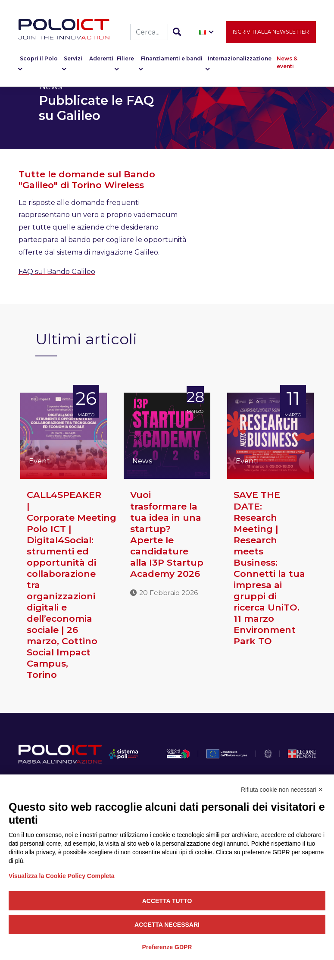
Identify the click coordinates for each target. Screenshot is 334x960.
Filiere (125, 60)
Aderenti (101, 60)
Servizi (73, 60)
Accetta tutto (167, 900)
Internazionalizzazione (240, 60)
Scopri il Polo (39, 60)
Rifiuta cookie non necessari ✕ (282, 789)
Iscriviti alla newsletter (271, 33)
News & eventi (287, 64)
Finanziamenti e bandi (172, 60)
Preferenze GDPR (167, 947)
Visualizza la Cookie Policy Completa (62, 875)
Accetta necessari (167, 924)
